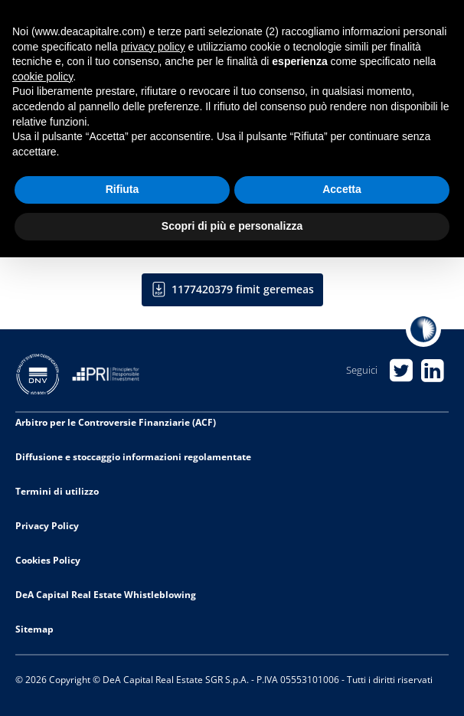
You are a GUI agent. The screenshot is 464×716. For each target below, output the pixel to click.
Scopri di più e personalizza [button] (232, 226)
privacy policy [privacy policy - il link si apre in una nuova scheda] (153, 47)
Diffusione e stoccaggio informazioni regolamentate (133, 456)
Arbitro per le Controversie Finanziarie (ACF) (115, 422)
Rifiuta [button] (122, 189)
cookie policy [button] (42, 76)
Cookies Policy (47, 560)
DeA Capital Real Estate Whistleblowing (105, 594)
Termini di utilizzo (57, 491)
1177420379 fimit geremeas (243, 289)
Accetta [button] (341, 189)
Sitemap (34, 629)
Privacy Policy (47, 525)
